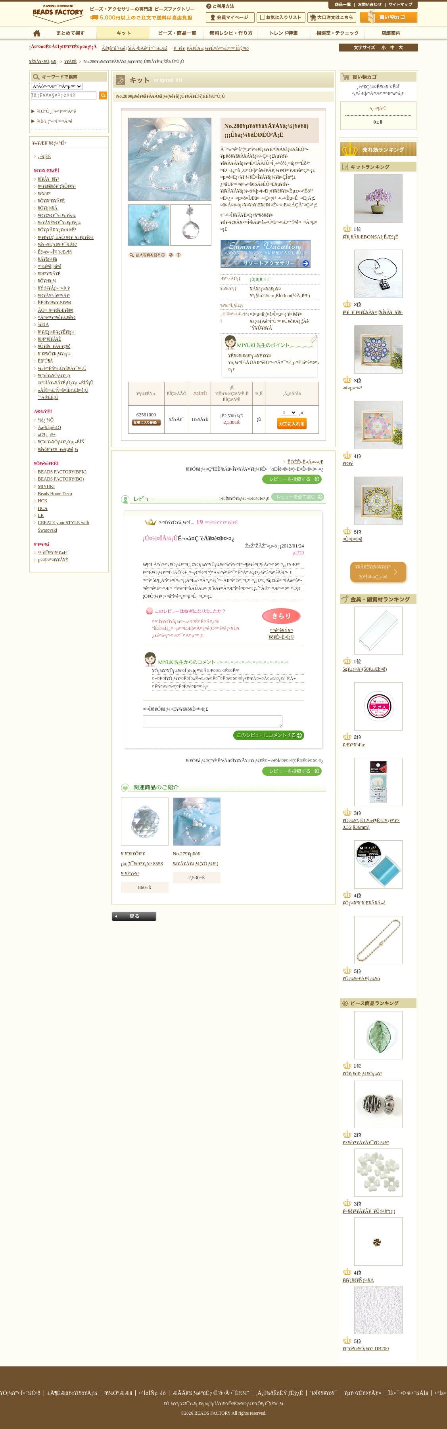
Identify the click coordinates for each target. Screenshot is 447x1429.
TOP (36, 32)
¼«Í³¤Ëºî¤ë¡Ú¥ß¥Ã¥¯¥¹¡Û (62, 368)
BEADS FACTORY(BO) (61, 479)
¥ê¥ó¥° (44, 193)
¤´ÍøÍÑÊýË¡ (221, 5)
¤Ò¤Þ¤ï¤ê (353, 539)
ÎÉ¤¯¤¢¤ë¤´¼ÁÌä (408, 1393)
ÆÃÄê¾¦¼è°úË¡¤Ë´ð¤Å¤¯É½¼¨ (211, 1393)
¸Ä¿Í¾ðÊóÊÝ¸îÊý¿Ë (279, 1393)
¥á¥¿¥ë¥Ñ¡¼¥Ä (358, 1280)
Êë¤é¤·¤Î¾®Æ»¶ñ (55, 252)
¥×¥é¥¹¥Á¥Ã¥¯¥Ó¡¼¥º (366, 1142)
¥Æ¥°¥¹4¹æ (354, 745)
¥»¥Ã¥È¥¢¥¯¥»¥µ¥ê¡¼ (59, 222)
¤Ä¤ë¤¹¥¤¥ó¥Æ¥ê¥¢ (57, 317)
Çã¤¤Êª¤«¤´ (389, 17)
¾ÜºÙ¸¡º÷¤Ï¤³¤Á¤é (56, 111)
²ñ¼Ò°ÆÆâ (118, 1393)
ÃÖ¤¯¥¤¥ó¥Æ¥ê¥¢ (55, 310)
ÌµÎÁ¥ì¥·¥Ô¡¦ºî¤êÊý (230, 32)
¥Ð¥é (348, 463)
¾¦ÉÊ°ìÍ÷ (341, 5)
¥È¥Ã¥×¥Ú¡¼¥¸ (43, 61)
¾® (384, 48)
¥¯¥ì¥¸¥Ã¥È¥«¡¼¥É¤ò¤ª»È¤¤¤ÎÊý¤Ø (211, 48)
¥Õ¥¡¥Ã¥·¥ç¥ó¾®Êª (57, 229)
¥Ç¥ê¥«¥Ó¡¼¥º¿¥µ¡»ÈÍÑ (61, 441)
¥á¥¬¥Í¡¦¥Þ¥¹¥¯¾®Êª (57, 244)
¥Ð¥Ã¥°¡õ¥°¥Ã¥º (54, 295)
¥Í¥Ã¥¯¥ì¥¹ (48, 179)
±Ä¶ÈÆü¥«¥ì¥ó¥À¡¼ (72, 1393)
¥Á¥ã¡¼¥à (47, 259)
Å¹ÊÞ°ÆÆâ (391, 32)
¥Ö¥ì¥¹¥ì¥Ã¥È (51, 200)
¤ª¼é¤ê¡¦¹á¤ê (49, 266)
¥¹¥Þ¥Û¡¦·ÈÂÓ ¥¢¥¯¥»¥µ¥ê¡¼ (66, 237)
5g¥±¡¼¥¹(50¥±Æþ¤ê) (365, 669)
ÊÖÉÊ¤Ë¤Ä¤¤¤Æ (306, 462)
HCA (43, 508)
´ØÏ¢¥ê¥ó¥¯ (324, 1393)
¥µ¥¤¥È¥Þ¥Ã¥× (401, 5)
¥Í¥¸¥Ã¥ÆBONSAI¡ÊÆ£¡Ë (371, 237)
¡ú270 (298, 552)
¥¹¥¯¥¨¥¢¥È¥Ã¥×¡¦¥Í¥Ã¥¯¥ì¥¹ (373, 312)
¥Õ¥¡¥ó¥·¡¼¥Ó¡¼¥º (362, 1073)
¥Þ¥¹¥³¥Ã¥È (49, 273)
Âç (400, 48)
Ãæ (392, 48)
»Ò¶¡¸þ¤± (47, 434)
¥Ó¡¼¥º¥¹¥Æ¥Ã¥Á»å (364, 903)
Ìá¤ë (134, 916)
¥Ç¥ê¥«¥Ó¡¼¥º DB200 (366, 1348)
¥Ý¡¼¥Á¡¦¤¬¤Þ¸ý (54, 288)
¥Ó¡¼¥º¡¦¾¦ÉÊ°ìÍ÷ (176, 32)
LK (41, 515)
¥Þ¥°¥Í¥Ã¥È (49, 339)
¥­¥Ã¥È (123, 32)
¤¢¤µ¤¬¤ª (352, 388)
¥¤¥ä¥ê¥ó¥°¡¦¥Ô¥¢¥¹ (57, 186)
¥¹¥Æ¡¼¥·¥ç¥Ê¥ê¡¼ (56, 332)
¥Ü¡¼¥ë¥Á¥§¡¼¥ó (361, 978)
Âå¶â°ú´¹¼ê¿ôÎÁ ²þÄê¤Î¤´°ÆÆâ (134, 48)
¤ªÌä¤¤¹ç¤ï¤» (370, 5)
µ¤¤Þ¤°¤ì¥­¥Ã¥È (53, 559)
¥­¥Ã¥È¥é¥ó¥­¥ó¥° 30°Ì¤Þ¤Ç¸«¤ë (373, 572)
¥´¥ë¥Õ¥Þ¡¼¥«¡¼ (54, 353)
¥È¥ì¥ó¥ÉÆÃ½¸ (283, 32)
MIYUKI (46, 486)
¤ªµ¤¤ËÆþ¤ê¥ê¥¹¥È (281, 17)
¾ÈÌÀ (43, 324)
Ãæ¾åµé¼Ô (49, 427)
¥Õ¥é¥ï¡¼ (47, 281)
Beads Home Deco (55, 493)
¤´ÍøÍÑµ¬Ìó (152, 1393)
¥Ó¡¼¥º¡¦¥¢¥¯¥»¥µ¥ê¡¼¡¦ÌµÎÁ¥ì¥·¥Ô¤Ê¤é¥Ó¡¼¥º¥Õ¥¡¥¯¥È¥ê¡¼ (224, 1403)
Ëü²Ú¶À (45, 361)
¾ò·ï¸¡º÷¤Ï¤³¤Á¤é (55, 121)
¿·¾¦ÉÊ (44, 156)
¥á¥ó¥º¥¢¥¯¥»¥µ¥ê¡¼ (58, 449)
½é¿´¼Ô (46, 420)
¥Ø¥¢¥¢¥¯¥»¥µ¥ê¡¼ (57, 215)
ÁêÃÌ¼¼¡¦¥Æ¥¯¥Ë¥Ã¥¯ (337, 32)
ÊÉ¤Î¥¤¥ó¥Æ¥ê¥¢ (55, 302)
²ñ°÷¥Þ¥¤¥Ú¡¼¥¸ (230, 17)
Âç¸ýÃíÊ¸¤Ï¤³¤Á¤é (331, 17)
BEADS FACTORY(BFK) (62, 471)
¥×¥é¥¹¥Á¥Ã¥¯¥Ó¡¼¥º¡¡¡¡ (369, 1211)
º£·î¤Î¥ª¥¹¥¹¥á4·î (53, 552)
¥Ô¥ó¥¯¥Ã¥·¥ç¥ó (54, 346)
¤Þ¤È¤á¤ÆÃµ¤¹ (69, 32)
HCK (43, 500)
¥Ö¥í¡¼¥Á (48, 208)
